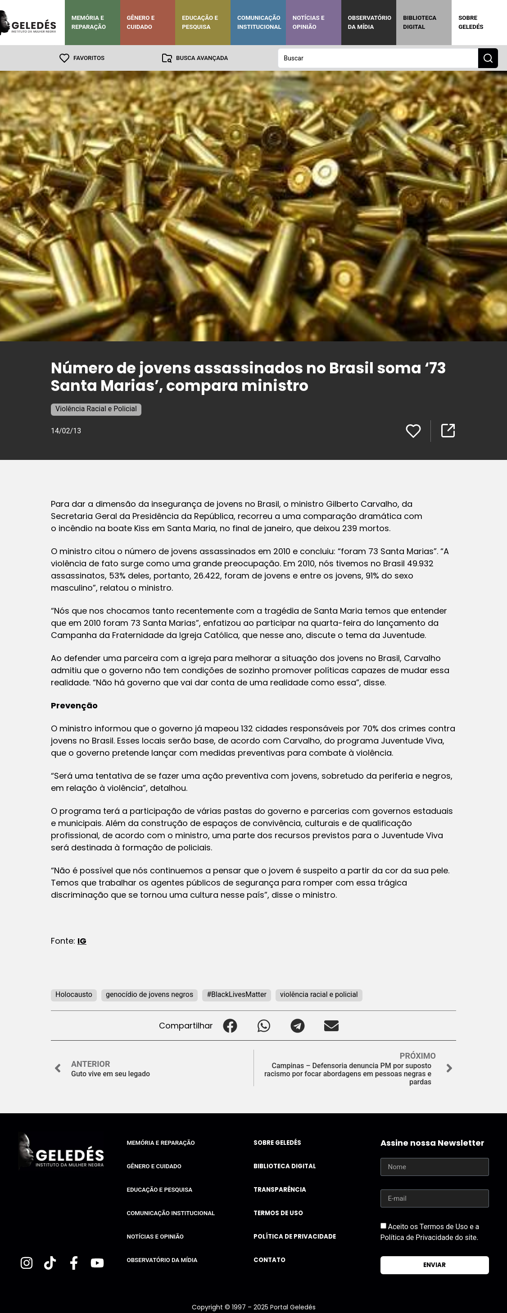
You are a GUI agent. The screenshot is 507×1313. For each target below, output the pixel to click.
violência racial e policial (319, 994)
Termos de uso (278, 1212)
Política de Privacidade (295, 1236)
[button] (230, 1025)
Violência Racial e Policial (96, 408)
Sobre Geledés (470, 22)
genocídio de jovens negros (149, 994)
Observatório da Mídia (370, 22)
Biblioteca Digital (419, 22)
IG (81, 940)
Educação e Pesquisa (200, 22)
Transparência (280, 1189)
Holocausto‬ (73, 994)
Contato (269, 1259)
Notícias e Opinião (309, 22)
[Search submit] (488, 58)
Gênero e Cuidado (141, 22)
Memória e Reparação (89, 22)
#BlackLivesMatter (237, 994)
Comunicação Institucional (259, 22)
